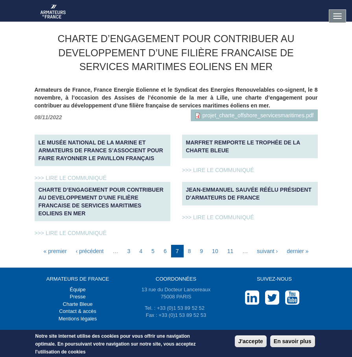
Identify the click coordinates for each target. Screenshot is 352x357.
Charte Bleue (78, 304)
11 (230, 251)
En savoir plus (292, 342)
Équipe (77, 289)
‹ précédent (90, 251)
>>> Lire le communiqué (71, 178)
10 (215, 251)
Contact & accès (77, 311)
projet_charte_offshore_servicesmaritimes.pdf (258, 115)
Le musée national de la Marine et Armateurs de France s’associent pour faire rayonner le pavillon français (101, 150)
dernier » (297, 251)
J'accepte (250, 342)
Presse (77, 297)
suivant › (267, 251)
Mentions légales (78, 319)
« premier (55, 251)
